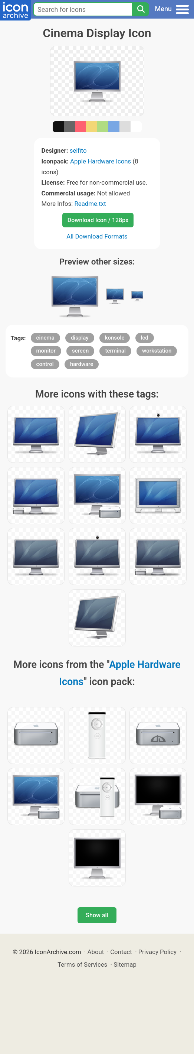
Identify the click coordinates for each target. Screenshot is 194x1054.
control (45, 364)
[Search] (140, 9)
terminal (115, 350)
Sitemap (125, 964)
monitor (46, 350)
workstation (156, 350)
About (96, 952)
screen (80, 350)
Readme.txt (90, 203)
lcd (144, 337)
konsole (115, 337)
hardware (81, 364)
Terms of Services (82, 964)
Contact (121, 952)
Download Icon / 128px (98, 220)
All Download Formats (97, 236)
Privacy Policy (157, 952)
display (80, 337)
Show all (97, 915)
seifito (78, 150)
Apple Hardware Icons (100, 161)
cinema (45, 337)
